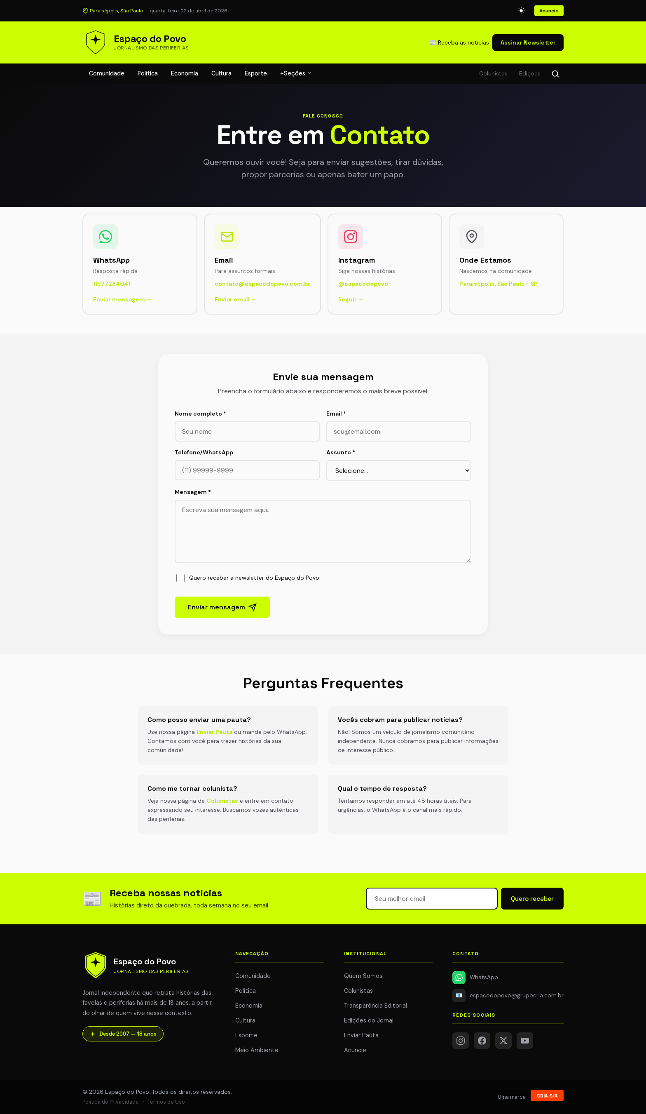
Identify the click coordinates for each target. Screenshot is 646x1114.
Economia (184, 73)
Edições (530, 73)
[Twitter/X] (503, 1040)
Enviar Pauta (214, 732)
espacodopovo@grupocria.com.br (508, 995)
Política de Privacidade (110, 1101)
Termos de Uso (166, 1101)
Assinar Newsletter (528, 42)
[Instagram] (460, 1040)
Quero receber (532, 898)
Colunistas (493, 73)
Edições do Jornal (368, 1020)
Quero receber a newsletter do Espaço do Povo (247, 578)
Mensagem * (193, 492)
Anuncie (549, 10)
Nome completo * (200, 413)
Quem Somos (363, 976)
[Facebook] (482, 1040)
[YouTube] (525, 1040)
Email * (336, 413)
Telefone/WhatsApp (204, 452)
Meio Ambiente (257, 1050)
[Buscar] (555, 74)
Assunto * (340, 452)
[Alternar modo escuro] (521, 10)
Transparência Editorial (375, 1005)
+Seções (296, 73)
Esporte (256, 73)
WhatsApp (475, 977)
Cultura (221, 73)
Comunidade (106, 73)
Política (148, 73)
